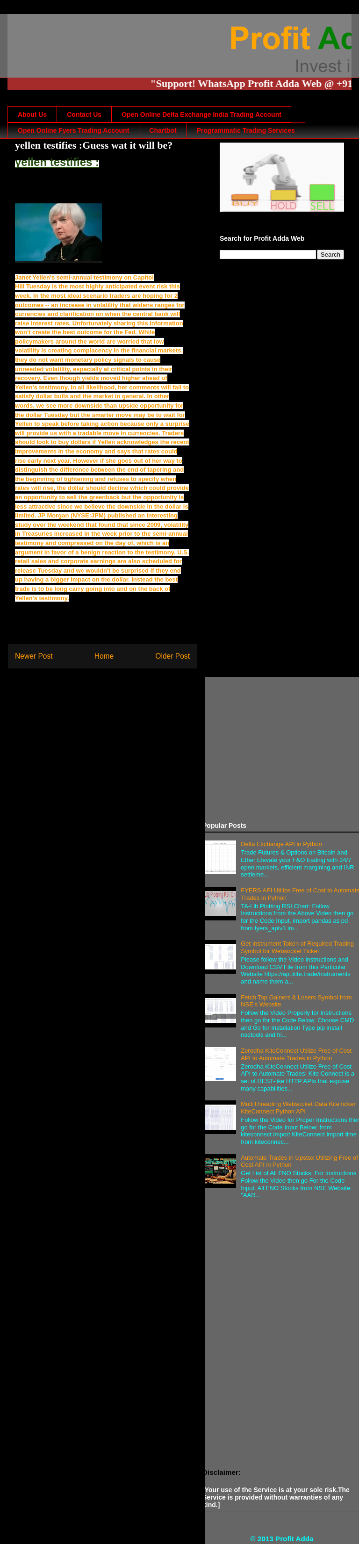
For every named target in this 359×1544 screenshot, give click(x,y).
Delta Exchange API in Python (281, 843)
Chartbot (162, 130)
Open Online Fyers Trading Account (73, 130)
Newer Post (34, 656)
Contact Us (84, 114)
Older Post (172, 656)
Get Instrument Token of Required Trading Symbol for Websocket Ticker (297, 947)
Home (104, 656)
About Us (32, 114)
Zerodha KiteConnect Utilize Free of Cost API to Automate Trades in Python (296, 1054)
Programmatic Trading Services (246, 130)
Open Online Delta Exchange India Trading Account (201, 114)
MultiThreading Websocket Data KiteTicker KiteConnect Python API (298, 1107)
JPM (97, 515)
